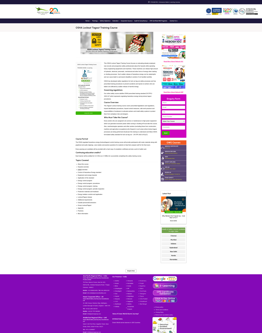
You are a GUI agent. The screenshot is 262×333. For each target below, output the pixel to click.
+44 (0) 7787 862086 (94, 311)
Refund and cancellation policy (164, 315)
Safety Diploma (105, 21)
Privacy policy (159, 307)
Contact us (173, 21)
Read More (173, 220)
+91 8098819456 (92, 290)
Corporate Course (126, 21)
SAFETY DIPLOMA (175, 163)
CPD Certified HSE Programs (158, 21)
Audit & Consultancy (140, 21)
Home (87, 21)
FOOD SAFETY (175, 178)
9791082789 (154, 2)
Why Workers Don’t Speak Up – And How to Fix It (173, 216)
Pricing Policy (159, 312)
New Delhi (173, 252)
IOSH (175, 157)
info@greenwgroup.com (94, 314)
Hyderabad (173, 248)
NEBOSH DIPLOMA (175, 152)
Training (94, 21)
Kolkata (173, 244)
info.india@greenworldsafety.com (96, 293)
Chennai (173, 236)
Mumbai (173, 240)
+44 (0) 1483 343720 (91, 308)
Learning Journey (175, 2)
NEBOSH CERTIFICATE (175, 147)
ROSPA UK (175, 173)
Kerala (173, 255)
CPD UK (175, 168)
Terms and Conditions (162, 309)
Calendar (115, 21)
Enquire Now (131, 271)
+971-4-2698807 (90, 329)
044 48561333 (105, 290)
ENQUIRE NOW (88, 113)
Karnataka (173, 259)
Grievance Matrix (164, 2)
